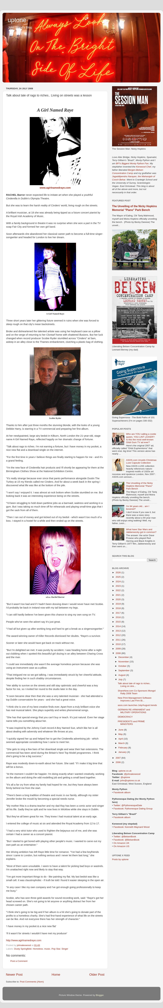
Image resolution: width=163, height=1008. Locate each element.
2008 (118, 653)
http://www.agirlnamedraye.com (23, 940)
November (124, 661)
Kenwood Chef (143, 166)
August (122, 675)
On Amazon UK (121, 843)
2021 (118, 595)
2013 (118, 630)
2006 (118, 762)
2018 (118, 608)
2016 (118, 617)
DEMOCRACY (125, 716)
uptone (17, 20)
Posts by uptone (120, 859)
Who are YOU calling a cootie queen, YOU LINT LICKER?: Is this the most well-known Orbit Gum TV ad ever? (141, 438)
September (124, 670)
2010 (118, 644)
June (121, 729)
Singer (65, 949)
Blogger (100, 995)
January (122, 752)
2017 (118, 613)
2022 (118, 590)
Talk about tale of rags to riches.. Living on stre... (134, 684)
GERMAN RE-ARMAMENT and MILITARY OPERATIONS (134, 711)
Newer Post (14, 974)
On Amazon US (121, 846)
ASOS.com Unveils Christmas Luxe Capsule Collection (141, 461)
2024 (118, 581)
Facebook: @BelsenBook (126, 839)
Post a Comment (19, 961)
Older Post (96, 974)
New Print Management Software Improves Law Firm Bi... (134, 699)
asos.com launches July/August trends (137, 705)
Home (56, 974)
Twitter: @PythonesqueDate (127, 805)
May (120, 734)
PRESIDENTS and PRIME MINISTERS (131, 722)
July (120, 679)
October (122, 666)
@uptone (125, 777)
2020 (118, 599)
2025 (118, 577)
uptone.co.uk (125, 771)
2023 (118, 586)
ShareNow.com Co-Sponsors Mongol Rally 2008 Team (137, 692)
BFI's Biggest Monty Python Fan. (132, 163)
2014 (118, 626)
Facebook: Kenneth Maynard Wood (131, 827)
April (121, 738)
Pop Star (55, 949)
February (123, 747)
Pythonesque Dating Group (138, 808)
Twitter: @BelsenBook (124, 836)
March (121, 743)
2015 (118, 621)
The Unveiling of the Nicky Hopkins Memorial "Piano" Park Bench (139, 486)
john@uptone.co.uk (130, 780)
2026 (118, 572)
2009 (118, 648)
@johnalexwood (132, 774)
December (124, 657)
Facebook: (119, 808)
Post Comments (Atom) (32, 981)
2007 (118, 758)
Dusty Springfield (22, 949)
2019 (118, 604)
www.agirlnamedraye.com (55, 187)
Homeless (38, 949)
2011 (118, 639)
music (47, 949)
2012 (118, 635)
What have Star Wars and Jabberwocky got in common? (141, 530)
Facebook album (121, 792)
